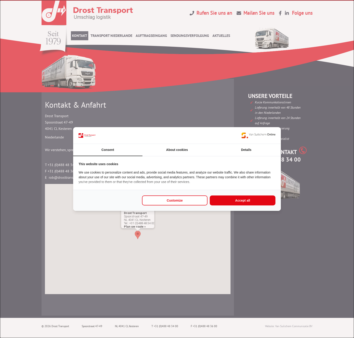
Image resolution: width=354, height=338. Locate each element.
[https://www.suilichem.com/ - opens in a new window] (258, 135)
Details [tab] (246, 150)
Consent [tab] (107, 150)
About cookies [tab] (177, 150)
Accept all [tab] (242, 200)
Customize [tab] (175, 200)
